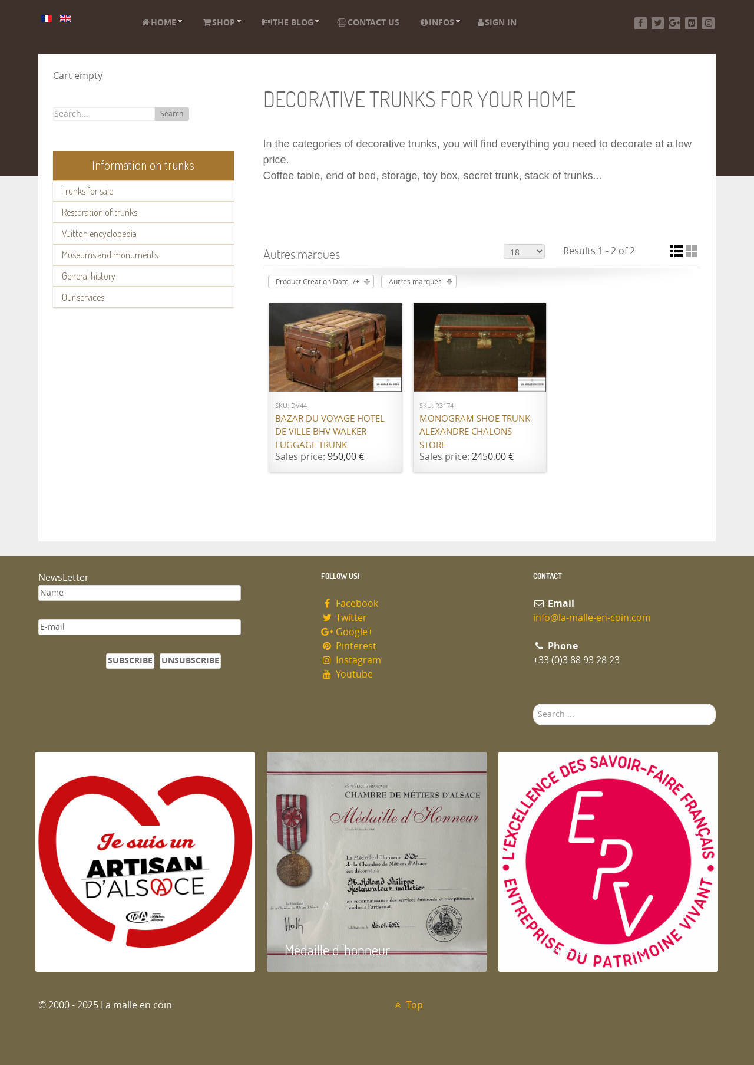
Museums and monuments (110, 255)
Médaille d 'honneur (337, 950)
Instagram (351, 660)
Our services (83, 297)
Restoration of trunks (99, 212)
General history (88, 276)
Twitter (344, 617)
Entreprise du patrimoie (580, 950)
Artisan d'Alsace (95, 950)
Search (171, 114)
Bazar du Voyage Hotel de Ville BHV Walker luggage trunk (330, 432)
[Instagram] (708, 23)
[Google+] (675, 23)
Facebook (349, 603)
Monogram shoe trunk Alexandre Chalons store (474, 432)
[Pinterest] (691, 23)
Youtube (347, 674)
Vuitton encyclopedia (99, 233)
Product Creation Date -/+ (317, 282)
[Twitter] (658, 23)
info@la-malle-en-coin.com (592, 617)
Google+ (347, 631)
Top (407, 1005)
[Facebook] (640, 23)
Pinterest (348, 646)
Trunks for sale (87, 191)
